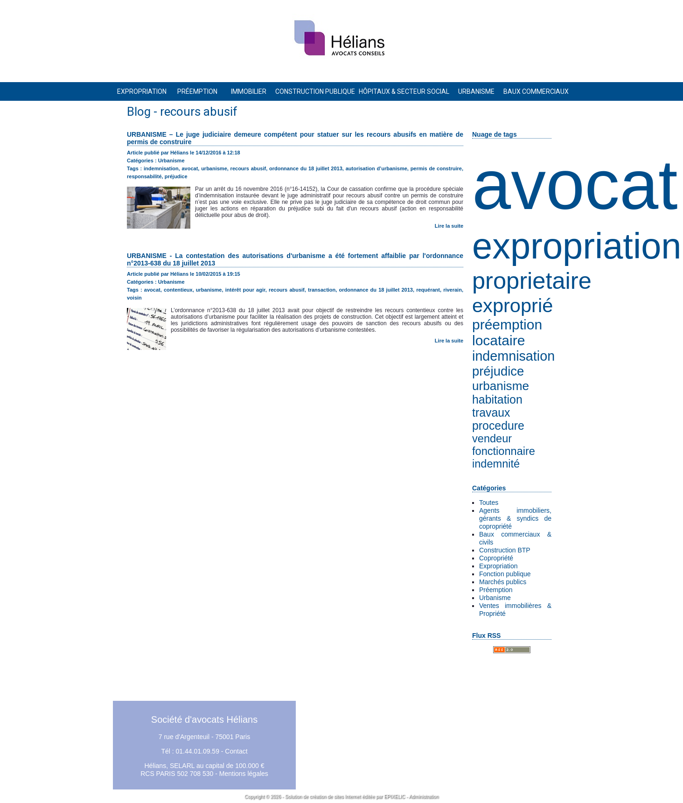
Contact (236, 751)
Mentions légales (243, 773)
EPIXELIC (394, 796)
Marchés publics (502, 582)
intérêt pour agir (245, 290)
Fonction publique (505, 574)
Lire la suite (449, 226)
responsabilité (144, 176)
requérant (428, 290)
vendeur (492, 439)
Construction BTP (504, 550)
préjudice (498, 371)
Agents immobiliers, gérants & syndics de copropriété (515, 518)
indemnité (496, 464)
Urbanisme (495, 597)
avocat (575, 185)
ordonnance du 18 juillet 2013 (305, 168)
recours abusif (248, 168)
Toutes (488, 502)
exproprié (512, 305)
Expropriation (498, 566)
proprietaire (532, 280)
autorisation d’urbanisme (376, 168)
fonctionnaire (503, 451)
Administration (424, 796)
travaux (491, 412)
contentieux (178, 290)
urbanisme (500, 386)
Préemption (496, 590)
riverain (452, 290)
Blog (139, 112)
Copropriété (496, 558)
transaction (321, 290)
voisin (134, 297)
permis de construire (436, 168)
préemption (507, 324)
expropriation (576, 246)
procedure (498, 425)
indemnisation (513, 356)
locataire (498, 340)
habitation (497, 399)
